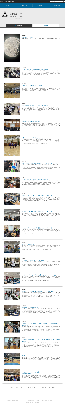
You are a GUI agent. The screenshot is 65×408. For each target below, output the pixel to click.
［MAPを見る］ (27, 18)
